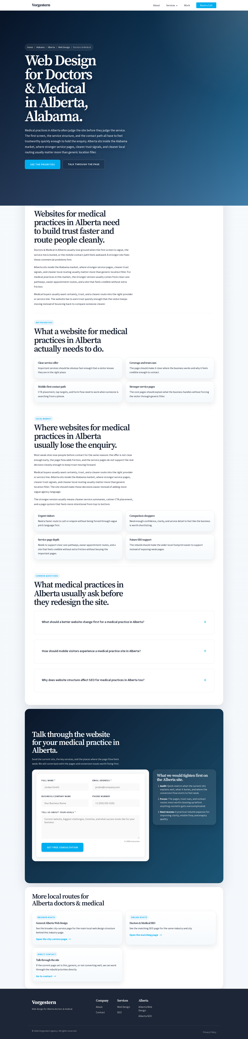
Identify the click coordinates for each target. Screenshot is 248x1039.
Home (30, 47)
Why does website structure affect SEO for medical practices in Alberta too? (93, 680)
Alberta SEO (145, 1016)
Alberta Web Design (145, 1008)
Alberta (51, 47)
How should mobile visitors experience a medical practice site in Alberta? (91, 651)
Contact (100, 1012)
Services (170, 5)
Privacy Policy (209, 1032)
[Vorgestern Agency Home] (41, 5)
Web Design (64, 47)
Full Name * (48, 780)
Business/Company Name (56, 796)
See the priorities (42, 164)
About (156, 5)
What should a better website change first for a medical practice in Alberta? (93, 622)
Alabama (40, 47)
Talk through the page (84, 164)
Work (187, 5)
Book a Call (206, 5)
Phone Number (101, 796)
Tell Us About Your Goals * (58, 812)
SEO (119, 1012)
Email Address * (102, 780)
